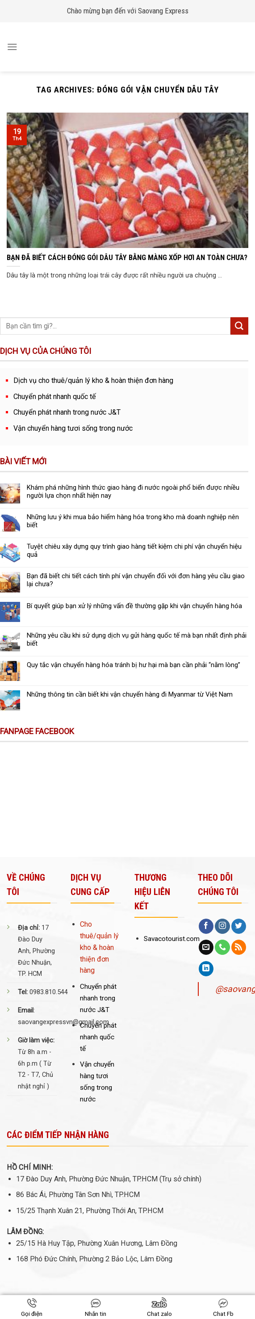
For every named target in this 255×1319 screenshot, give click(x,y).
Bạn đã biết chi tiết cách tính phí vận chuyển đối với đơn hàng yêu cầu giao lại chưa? (136, 580)
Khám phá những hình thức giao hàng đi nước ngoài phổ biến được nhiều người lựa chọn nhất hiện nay (133, 491)
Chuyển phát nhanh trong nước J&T (67, 412)
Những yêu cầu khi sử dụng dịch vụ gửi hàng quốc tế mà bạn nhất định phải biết (137, 639)
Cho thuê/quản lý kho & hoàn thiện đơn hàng (99, 947)
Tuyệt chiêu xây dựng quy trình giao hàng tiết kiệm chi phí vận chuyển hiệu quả (134, 550)
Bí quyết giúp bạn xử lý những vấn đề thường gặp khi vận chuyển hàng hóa (134, 606)
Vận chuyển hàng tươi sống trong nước (73, 428)
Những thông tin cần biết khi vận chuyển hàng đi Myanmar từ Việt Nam (130, 694)
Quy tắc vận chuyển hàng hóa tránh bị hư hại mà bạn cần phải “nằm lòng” (133, 665)
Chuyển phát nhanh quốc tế (54, 396)
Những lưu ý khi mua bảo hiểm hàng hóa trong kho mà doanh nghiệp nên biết (133, 521)
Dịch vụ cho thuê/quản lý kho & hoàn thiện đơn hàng (93, 380)
